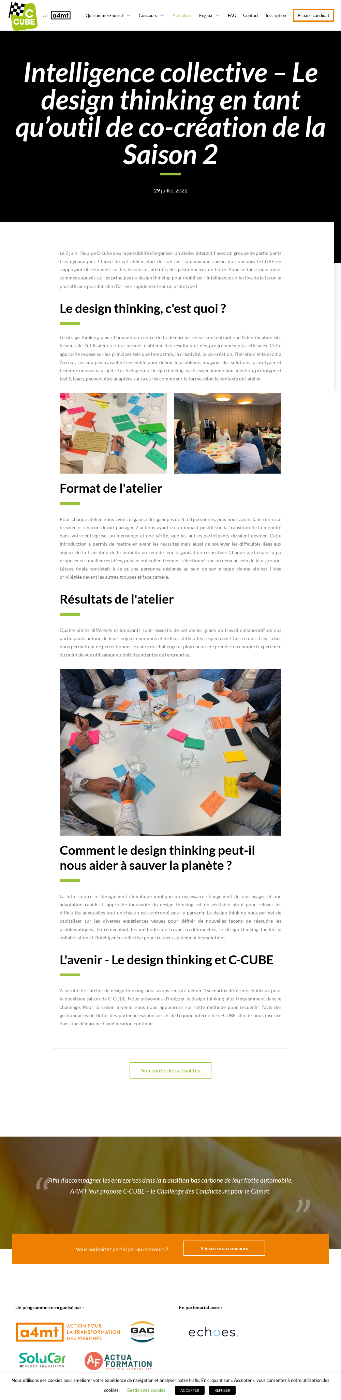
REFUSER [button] (222, 1390)
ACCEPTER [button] (189, 1390)
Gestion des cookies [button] (146, 1390)
